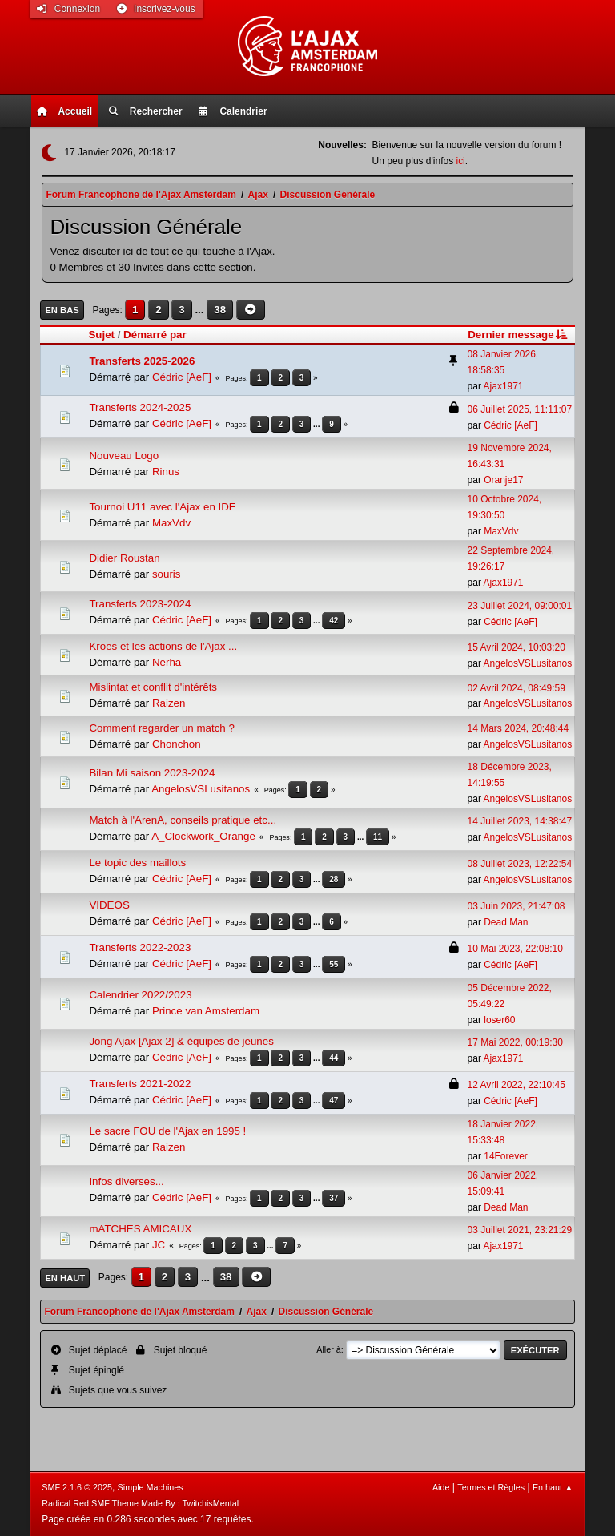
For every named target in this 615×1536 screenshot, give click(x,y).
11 (377, 837)
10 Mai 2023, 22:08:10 (515, 948)
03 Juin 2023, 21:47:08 (516, 906)
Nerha (166, 662)
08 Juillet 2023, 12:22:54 (520, 863)
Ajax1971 (504, 386)
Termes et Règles (491, 1487)
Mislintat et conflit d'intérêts (153, 687)
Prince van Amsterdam (205, 1011)
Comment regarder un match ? (162, 728)
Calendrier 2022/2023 (140, 995)
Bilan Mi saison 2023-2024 (152, 773)
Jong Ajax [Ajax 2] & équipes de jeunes (181, 1041)
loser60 (499, 1020)
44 (333, 1058)
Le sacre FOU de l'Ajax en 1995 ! (167, 1131)
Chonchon (176, 744)
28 (333, 879)
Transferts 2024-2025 (140, 407)
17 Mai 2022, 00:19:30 (515, 1042)
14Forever (506, 1156)
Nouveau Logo (124, 456)
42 (333, 620)
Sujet (101, 335)
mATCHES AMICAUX (140, 1229)
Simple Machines (150, 1487)
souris (166, 574)
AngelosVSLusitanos (528, 663)
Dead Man (506, 922)
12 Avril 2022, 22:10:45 (516, 1085)
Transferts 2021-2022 (140, 1084)
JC (158, 1245)
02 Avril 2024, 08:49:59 (516, 688)
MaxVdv (171, 523)
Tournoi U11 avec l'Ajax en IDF (162, 507)
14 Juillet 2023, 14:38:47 (520, 821)
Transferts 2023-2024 (140, 604)
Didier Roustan (124, 558)
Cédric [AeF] (181, 377)
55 (333, 964)
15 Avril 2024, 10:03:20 (516, 647)
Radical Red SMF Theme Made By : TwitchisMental (140, 1503)
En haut (65, 1278)
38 (220, 310)
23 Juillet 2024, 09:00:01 (520, 605)
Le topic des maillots (137, 863)
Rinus (165, 472)
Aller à (328, 1349)
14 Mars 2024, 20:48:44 (518, 728)
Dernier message (518, 335)
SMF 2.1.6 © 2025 (77, 1487)
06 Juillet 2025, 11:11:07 (520, 409)
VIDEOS (109, 905)
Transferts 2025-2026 (142, 361)
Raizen (169, 703)
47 (333, 1100)
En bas (61, 310)
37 (333, 1198)
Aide (441, 1487)
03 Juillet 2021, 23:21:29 (520, 1230)
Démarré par (155, 335)
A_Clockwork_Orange (203, 836)
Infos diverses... (126, 1181)
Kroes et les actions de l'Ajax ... (163, 646)
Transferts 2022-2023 (140, 947)
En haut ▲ (553, 1487)
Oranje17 (503, 480)
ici (460, 161)
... (201, 310)
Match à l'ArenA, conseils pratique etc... (182, 820)
